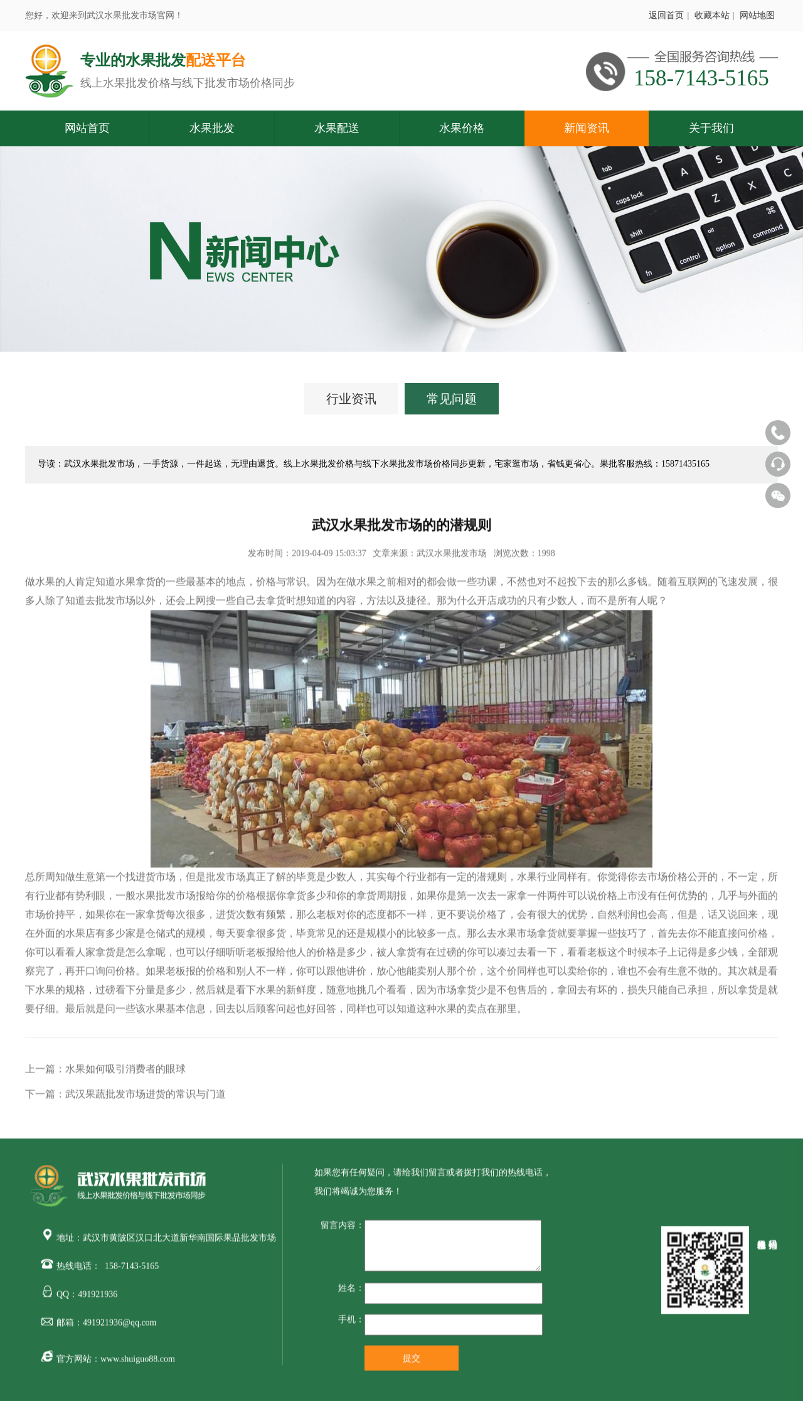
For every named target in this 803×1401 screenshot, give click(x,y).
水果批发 (212, 128)
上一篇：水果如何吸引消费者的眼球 (105, 1073)
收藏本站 (712, 15)
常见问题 (452, 399)
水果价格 (461, 128)
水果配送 (336, 128)
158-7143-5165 (132, 1270)
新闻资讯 (586, 128)
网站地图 (757, 15)
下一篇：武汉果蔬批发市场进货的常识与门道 (125, 1098)
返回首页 (666, 15)
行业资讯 (351, 399)
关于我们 (711, 128)
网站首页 (87, 128)
